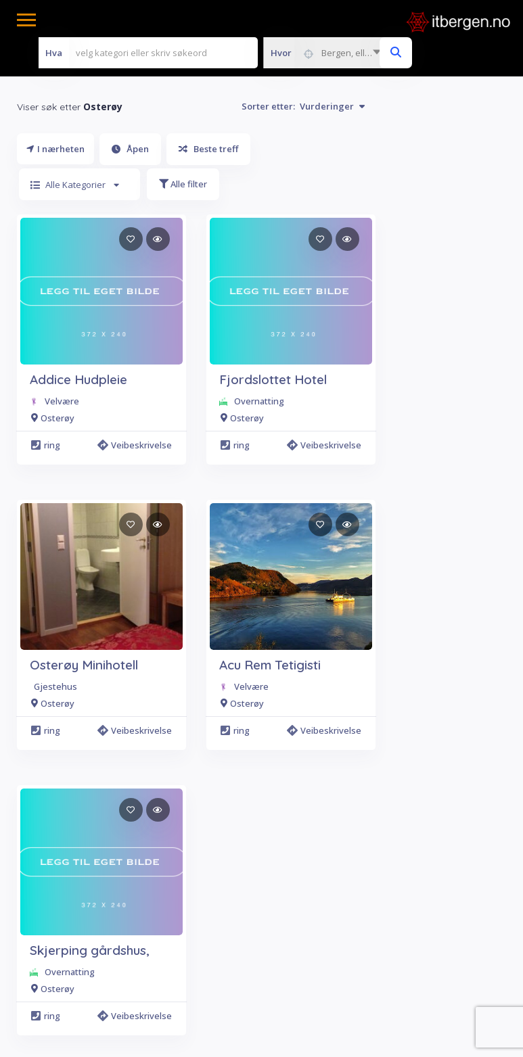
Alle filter (183, 184)
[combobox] (325, 52)
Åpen (130, 149)
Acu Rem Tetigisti (270, 665)
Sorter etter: (303, 106)
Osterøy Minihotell (84, 665)
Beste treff (208, 149)
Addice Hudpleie (78, 379)
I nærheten (55, 149)
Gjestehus (55, 686)
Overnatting (259, 401)
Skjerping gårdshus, (90, 950)
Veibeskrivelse (136, 445)
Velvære (62, 401)
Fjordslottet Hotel (273, 379)
